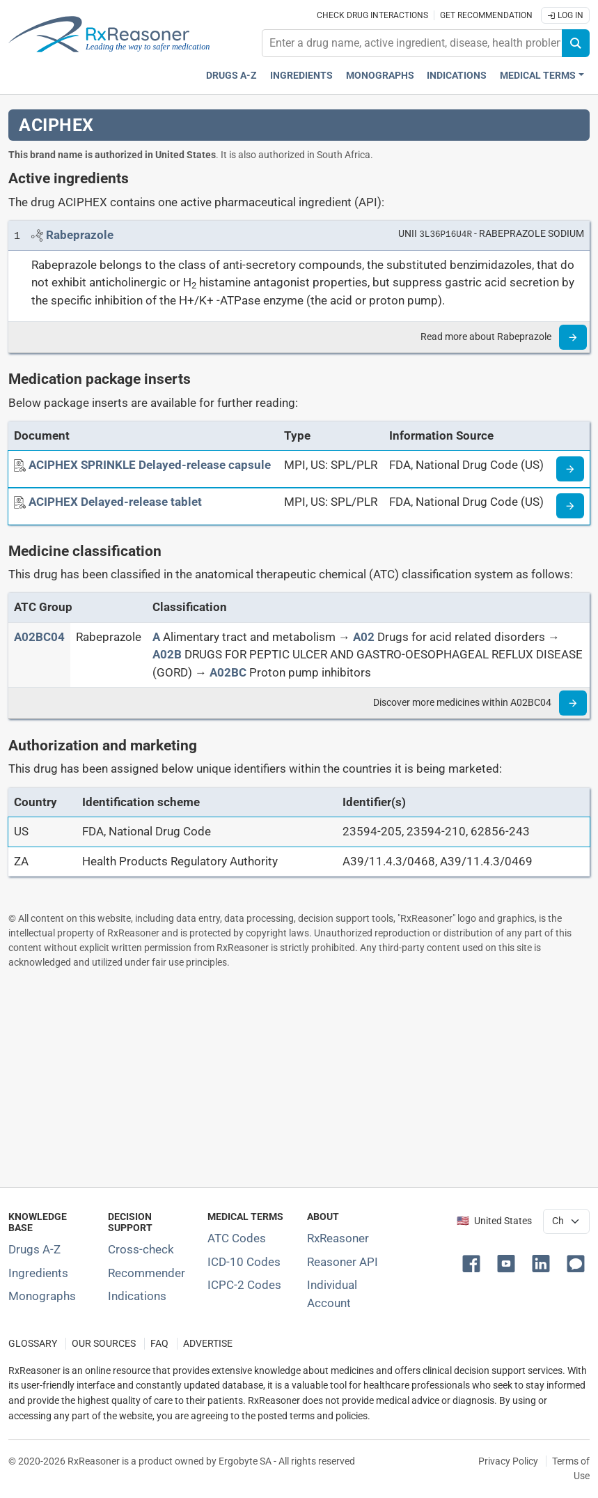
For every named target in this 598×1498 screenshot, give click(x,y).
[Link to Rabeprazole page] (79, 235)
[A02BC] (228, 672)
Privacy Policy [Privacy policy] (508, 1461)
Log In (565, 15)
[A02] (364, 637)
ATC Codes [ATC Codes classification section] (236, 1238)
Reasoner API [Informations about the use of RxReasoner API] (342, 1262)
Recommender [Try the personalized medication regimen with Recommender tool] (146, 1273)
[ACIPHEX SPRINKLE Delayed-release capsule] (150, 465)
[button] (474, 1262)
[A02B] (167, 654)
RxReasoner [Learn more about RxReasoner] (338, 1238)
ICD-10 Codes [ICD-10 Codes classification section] (244, 1262)
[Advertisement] (299, 1077)
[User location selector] (566, 1221)
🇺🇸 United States (494, 1221)
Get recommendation (486, 15)
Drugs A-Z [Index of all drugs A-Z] (34, 1249)
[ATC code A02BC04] (39, 637)
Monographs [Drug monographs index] (380, 76)
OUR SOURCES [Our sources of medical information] (104, 1344)
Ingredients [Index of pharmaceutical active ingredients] (38, 1273)
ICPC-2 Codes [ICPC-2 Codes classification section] (244, 1285)
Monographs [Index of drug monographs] (42, 1296)
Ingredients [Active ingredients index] (301, 76)
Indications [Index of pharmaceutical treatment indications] (137, 1296)
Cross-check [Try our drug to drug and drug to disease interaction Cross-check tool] (141, 1249)
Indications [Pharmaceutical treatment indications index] (457, 76)
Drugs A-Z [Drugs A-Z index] (231, 76)
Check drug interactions (372, 15)
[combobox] (412, 43)
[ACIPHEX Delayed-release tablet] (115, 502)
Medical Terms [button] (538, 76)
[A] (156, 637)
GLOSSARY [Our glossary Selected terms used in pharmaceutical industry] (32, 1344)
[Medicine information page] (570, 468)
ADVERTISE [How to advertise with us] (208, 1344)
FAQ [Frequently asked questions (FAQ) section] (159, 1344)
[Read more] (573, 337)
